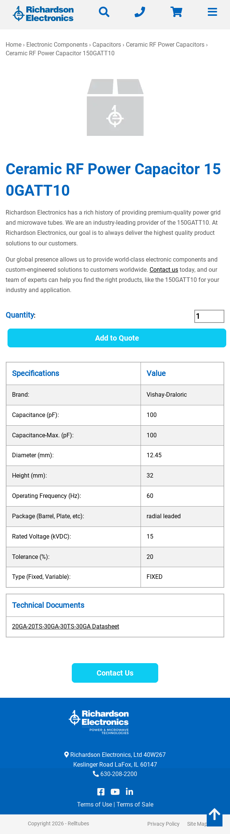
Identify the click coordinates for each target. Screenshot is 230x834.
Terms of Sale (135, 804)
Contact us (164, 269)
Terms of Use (94, 804)
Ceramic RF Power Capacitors (165, 44)
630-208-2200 (118, 774)
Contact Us (115, 672)
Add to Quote (117, 337)
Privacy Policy (163, 824)
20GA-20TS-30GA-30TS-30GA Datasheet (65, 626)
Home (13, 44)
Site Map (197, 824)
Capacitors (106, 44)
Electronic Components (57, 44)
